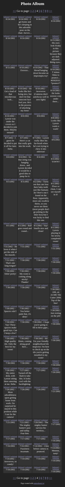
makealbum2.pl (38, 483)
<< (14, 10)
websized (14, 17)
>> (50, 10)
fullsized (6, 17)
